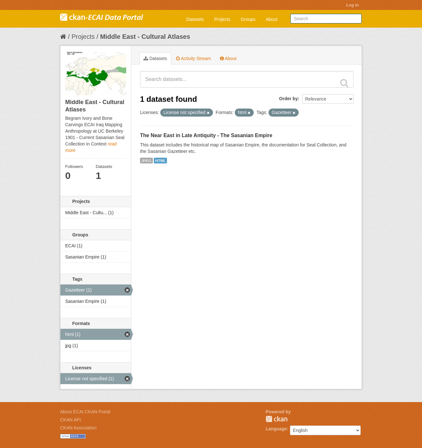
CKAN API (70, 419)
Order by (288, 98)
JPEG (146, 160)
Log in (352, 5)
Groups (248, 19)
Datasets (195, 19)
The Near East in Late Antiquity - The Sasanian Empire (206, 135)
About (271, 19)
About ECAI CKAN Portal (85, 411)
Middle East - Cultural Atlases (145, 36)
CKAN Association (78, 427)
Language (276, 428)
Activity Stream (193, 58)
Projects (222, 19)
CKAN (276, 419)
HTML (160, 160)
